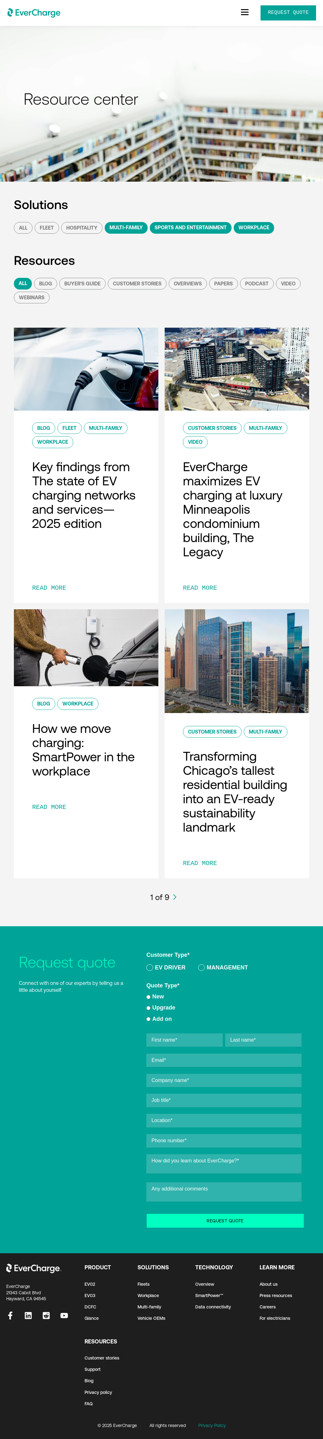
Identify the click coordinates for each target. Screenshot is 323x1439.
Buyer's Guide (82, 283)
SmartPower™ (209, 1295)
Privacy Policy (212, 1425)
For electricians (275, 1318)
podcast (257, 283)
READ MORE (49, 588)
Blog (45, 283)
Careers (268, 1306)
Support (93, 1369)
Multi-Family (126, 227)
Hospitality (81, 228)
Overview (204, 1284)
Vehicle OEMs (151, 1318)
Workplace (253, 227)
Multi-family (149, 1306)
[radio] (165, 968)
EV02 (90, 1284)
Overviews (188, 283)
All (23, 228)
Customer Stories (137, 283)
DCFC (90, 1306)
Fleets (144, 1284)
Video (288, 283)
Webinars (31, 297)
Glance (92, 1318)
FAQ (89, 1403)
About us (269, 1284)
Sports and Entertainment (191, 227)
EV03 (90, 1295)
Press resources (276, 1295)
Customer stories (102, 1357)
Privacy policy (98, 1392)
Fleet (47, 228)
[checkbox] (224, 969)
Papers (223, 283)
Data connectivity (213, 1306)
